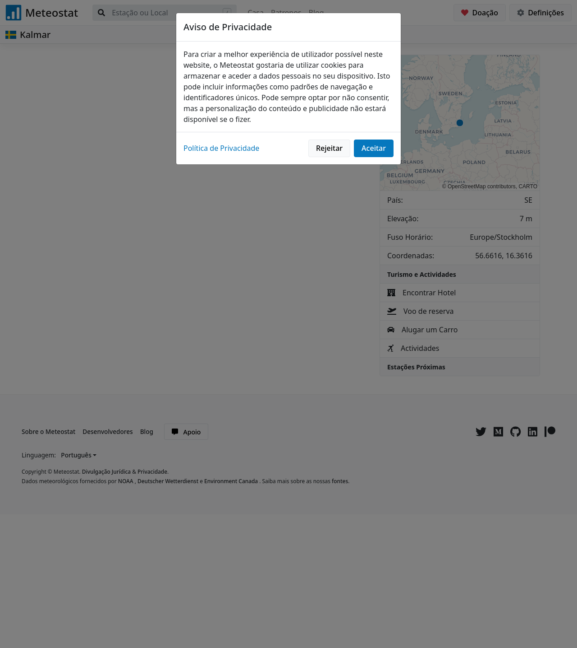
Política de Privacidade (221, 148)
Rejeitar (329, 148)
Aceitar (374, 148)
